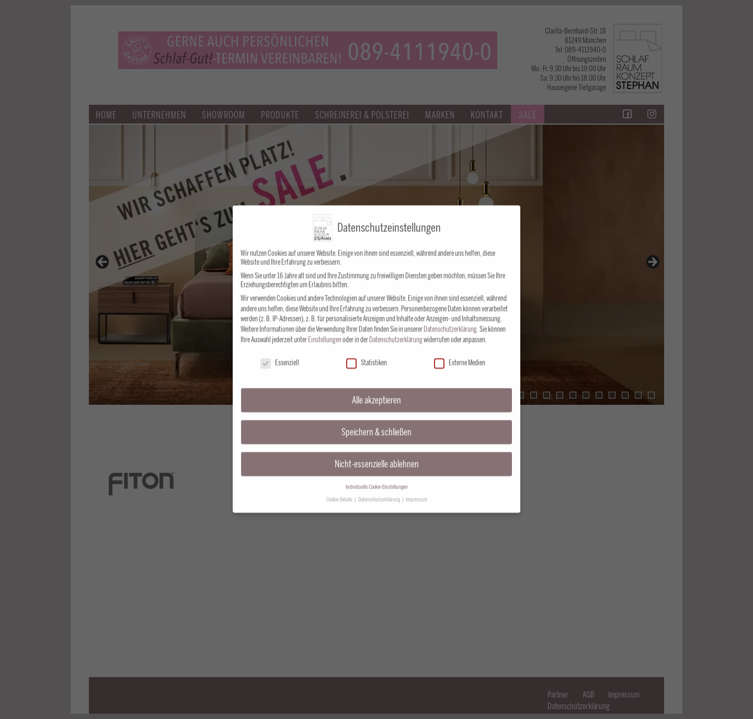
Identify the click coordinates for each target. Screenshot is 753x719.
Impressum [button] (416, 491)
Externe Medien (459, 354)
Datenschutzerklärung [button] (379, 491)
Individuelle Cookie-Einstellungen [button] (377, 478)
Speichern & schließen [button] (376, 423)
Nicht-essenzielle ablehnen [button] (377, 455)
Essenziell (279, 354)
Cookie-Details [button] (339, 491)
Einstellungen (324, 331)
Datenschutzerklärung (450, 320)
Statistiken (366, 354)
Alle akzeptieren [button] (376, 391)
